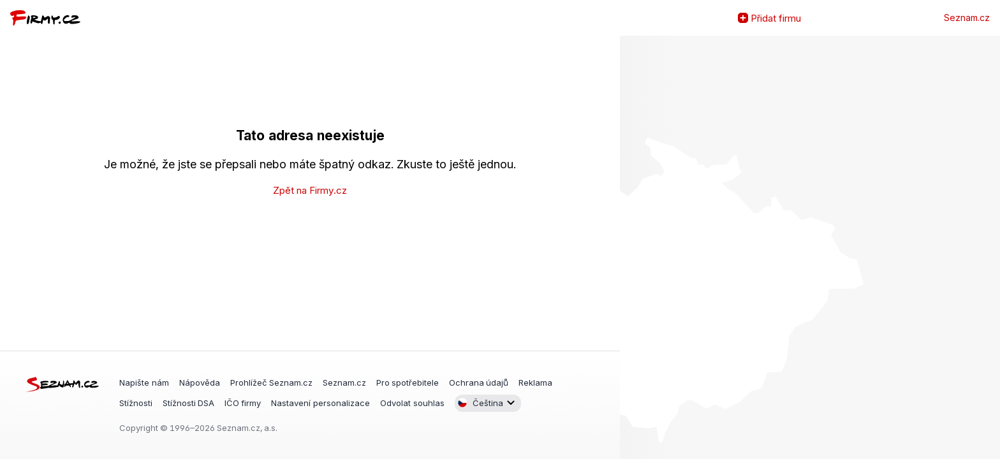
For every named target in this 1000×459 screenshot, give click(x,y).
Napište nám (144, 382)
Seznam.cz (967, 18)
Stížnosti (135, 402)
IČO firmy (242, 402)
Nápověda (199, 382)
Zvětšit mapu (630, 247)
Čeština (480, 402)
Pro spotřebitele (407, 382)
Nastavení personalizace (320, 402)
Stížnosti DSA (188, 402)
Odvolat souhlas (412, 402)
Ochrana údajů (478, 382)
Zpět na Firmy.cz (310, 190)
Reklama (535, 382)
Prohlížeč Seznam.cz (271, 382)
